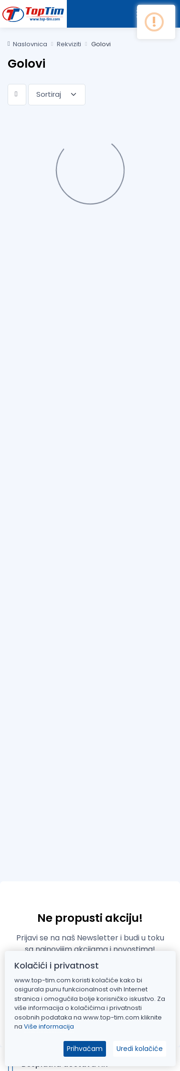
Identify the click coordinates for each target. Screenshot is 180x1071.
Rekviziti (69, 44)
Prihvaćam (85, 1048)
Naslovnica (27, 44)
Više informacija (49, 1026)
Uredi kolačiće (139, 1048)
